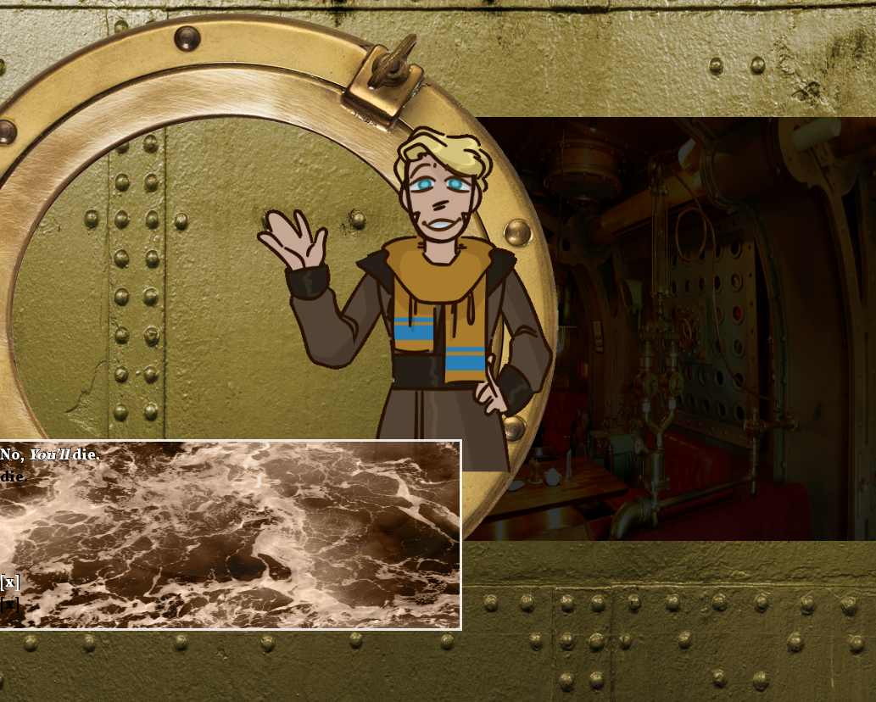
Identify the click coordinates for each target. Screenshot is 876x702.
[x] (10, 582)
